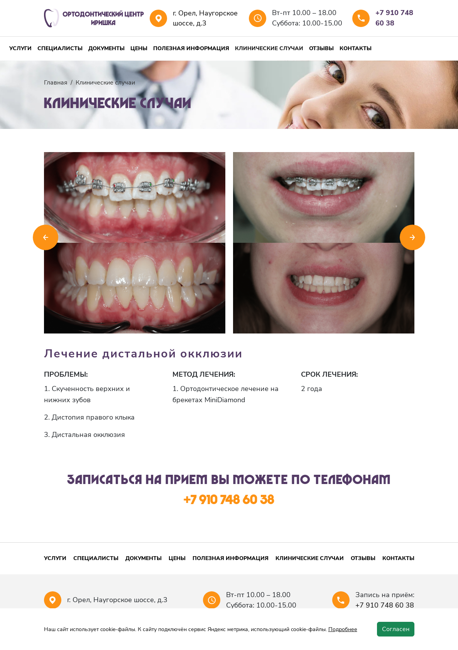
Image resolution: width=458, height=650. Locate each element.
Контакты (356, 48)
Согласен (395, 629)
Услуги (55, 558)
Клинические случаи (269, 48)
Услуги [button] (20, 48)
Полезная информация (191, 48)
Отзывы (321, 48)
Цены (138, 48)
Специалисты (60, 48)
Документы (106, 48)
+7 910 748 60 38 (394, 18)
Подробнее (342, 629)
